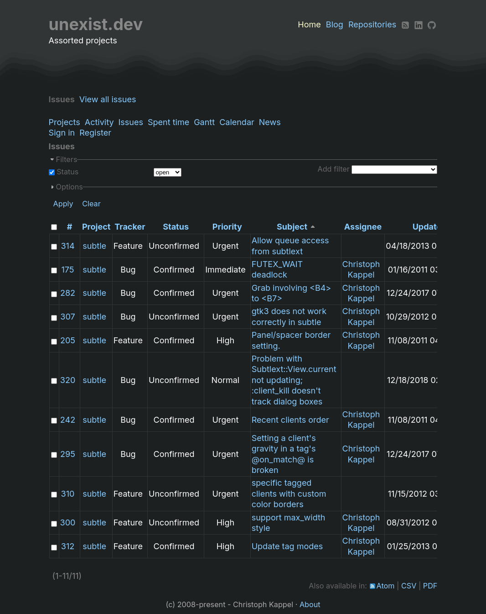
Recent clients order (290, 420)
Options (69, 186)
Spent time (168, 122)
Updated (430, 226)
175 (68, 269)
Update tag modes (287, 546)
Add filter (334, 168)
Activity (99, 122)
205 (67, 340)
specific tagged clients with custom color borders (289, 493)
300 (68, 522)
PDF (430, 585)
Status (67, 171)
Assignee (363, 226)
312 (67, 546)
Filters (67, 159)
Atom (386, 585)
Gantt (204, 122)
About (310, 604)
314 (67, 246)
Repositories (372, 24)
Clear (91, 203)
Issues (131, 122)
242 (67, 420)
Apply (63, 203)
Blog (334, 24)
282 (67, 293)
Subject (292, 226)
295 (67, 454)
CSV (408, 585)
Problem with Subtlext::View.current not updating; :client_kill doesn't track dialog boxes (294, 380)
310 (68, 494)
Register (95, 132)
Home (309, 24)
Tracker (129, 226)
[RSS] (405, 24)
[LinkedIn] (418, 24)
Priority (227, 226)
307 (67, 316)
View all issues (110, 99)
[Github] (431, 24)
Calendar (236, 122)
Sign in (62, 132)
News (270, 122)
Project (96, 226)
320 (67, 380)
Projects (64, 122)
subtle (94, 246)
